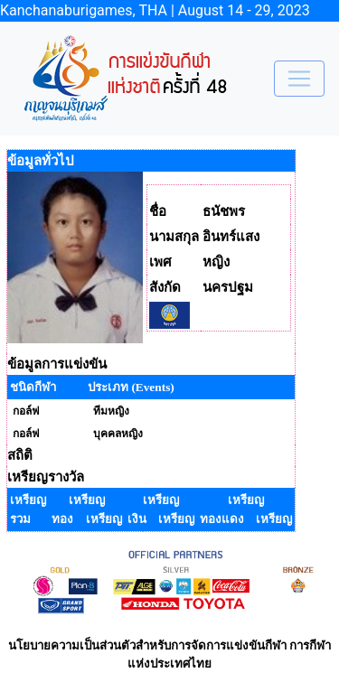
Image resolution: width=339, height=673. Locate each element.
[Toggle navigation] (299, 79)
